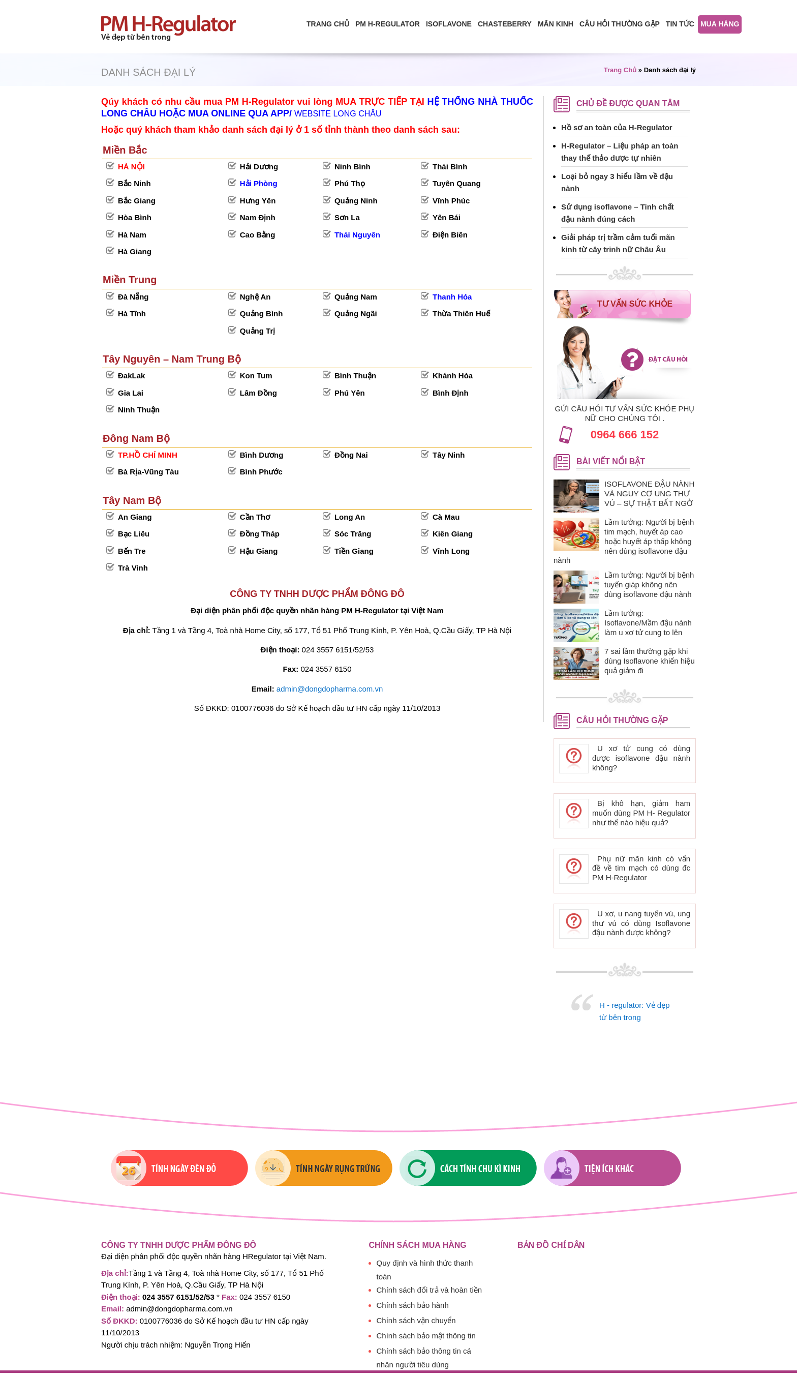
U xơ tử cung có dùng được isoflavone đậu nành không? (641, 758)
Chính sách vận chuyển (416, 1320)
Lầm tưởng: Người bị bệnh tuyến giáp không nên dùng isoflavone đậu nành (649, 585)
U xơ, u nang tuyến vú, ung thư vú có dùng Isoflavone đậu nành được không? (641, 923)
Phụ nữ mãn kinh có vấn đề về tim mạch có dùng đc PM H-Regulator (641, 868)
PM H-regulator (177, 28)
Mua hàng (719, 24)
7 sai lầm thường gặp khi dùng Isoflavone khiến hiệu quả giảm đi (649, 661)
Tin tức (680, 24)
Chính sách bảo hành (413, 1305)
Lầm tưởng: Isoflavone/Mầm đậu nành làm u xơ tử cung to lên (648, 623)
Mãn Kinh (555, 24)
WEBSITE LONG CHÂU (338, 113)
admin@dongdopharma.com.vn (330, 688)
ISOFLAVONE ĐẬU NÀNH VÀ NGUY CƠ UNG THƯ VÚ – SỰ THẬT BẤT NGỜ (649, 493)
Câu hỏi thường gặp (619, 24)
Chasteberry (505, 24)
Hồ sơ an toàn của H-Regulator (616, 127)
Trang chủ (327, 24)
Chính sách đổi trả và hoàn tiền (429, 1289)
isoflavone (449, 24)
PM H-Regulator (387, 24)
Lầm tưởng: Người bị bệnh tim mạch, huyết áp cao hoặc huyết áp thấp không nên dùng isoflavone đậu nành (624, 541)
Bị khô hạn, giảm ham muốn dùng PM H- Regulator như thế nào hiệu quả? (641, 813)
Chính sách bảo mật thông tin (426, 1335)
